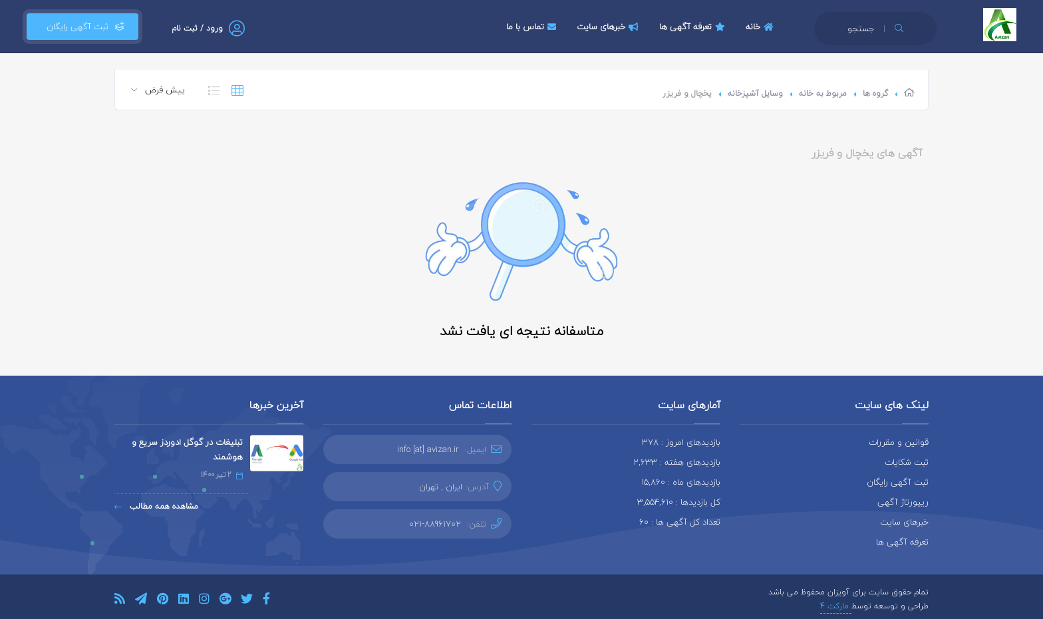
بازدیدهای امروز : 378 (681, 442)
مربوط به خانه (823, 93)
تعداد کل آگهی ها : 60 (679, 522)
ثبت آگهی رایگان (82, 26)
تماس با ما (532, 26)
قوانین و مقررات (899, 442)
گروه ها (875, 93)
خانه (761, 26)
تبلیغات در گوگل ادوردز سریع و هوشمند (187, 449)
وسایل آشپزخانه (755, 93)
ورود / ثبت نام (197, 28)
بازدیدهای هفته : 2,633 (676, 462)
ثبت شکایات (907, 462)
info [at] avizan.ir (428, 449)
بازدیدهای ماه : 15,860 (680, 482)
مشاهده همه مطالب (156, 506)
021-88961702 (435, 524)
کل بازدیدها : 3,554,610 (678, 502)
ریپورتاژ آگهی (903, 502)
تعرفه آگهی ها (693, 26)
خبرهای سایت (609, 26)
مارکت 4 (835, 606)
